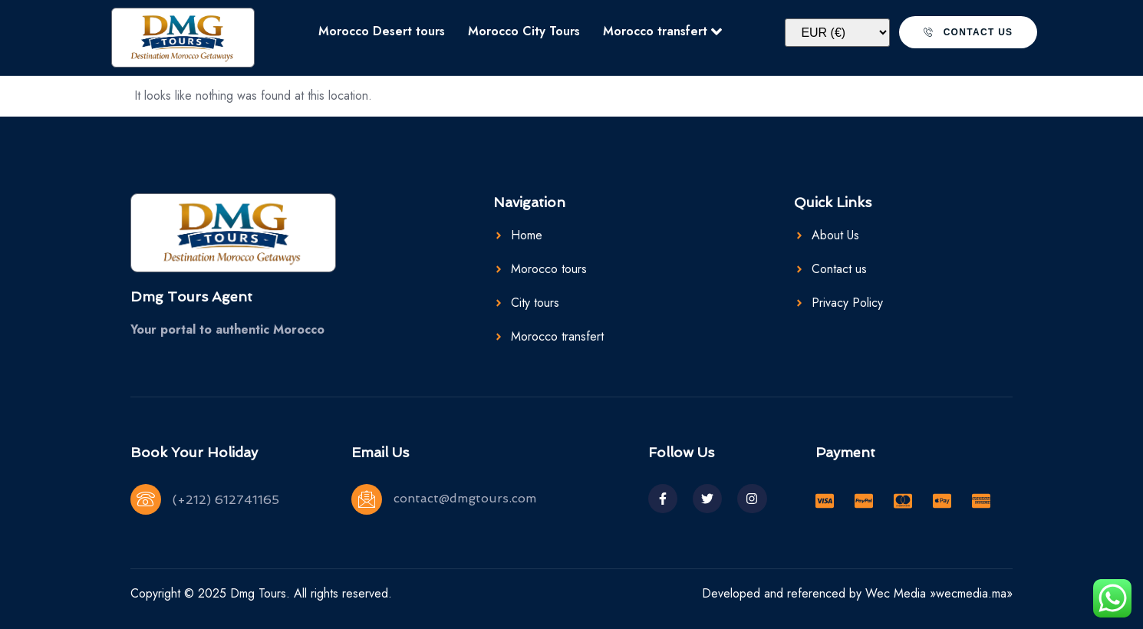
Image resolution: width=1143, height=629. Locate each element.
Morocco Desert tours (381, 31)
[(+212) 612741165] (145, 499)
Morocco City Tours (524, 31)
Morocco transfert (662, 31)
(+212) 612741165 (226, 499)
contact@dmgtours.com (465, 498)
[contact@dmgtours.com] (366, 499)
